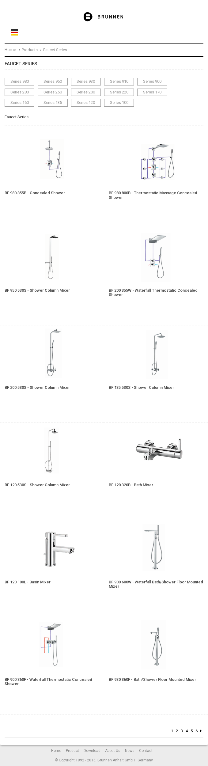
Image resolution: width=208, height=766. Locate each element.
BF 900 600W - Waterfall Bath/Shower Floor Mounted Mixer (156, 584)
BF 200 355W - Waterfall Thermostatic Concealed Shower (153, 292)
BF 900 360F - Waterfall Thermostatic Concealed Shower (48, 681)
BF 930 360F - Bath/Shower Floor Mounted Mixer (152, 679)
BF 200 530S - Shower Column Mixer (37, 387)
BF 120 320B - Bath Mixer (131, 485)
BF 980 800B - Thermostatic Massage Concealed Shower (153, 195)
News (129, 751)
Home (10, 49)
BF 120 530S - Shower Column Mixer (37, 485)
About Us (112, 751)
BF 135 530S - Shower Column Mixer (141, 387)
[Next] (201, 731)
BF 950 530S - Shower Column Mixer (37, 290)
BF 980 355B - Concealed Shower (35, 193)
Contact (146, 751)
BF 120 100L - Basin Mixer (28, 582)
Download (92, 751)
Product (72, 751)
